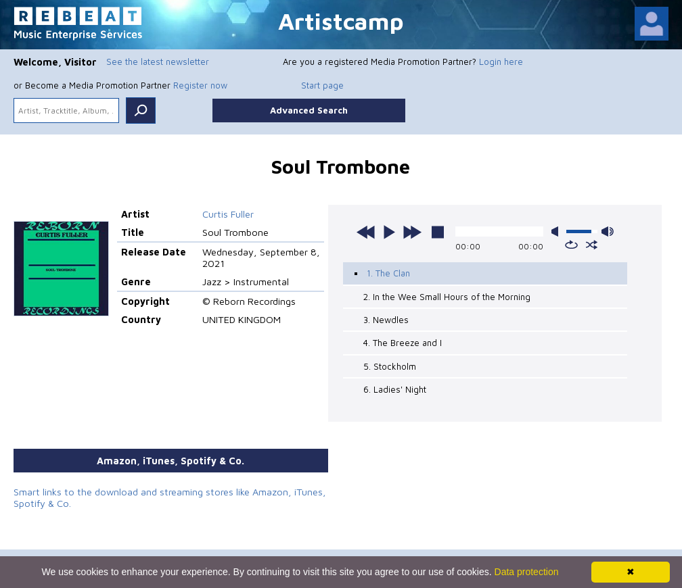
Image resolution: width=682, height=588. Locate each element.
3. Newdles (386, 319)
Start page (322, 85)
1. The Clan (388, 273)
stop (437, 231)
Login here (501, 61)
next (412, 231)
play (389, 231)
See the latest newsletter (157, 61)
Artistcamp (341, 20)
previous (366, 231)
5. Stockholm (389, 366)
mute (557, 231)
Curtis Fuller (228, 214)
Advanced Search (309, 110)
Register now (200, 85)
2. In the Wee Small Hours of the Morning (446, 296)
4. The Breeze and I (402, 342)
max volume (607, 231)
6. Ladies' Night (394, 389)
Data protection (527, 571)
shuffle (591, 245)
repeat (571, 245)
